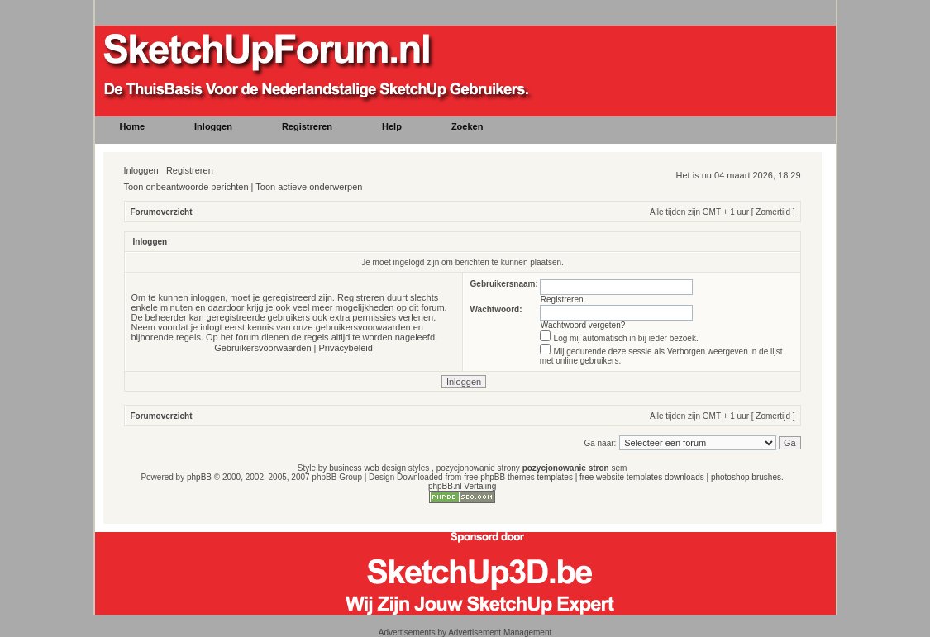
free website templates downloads (641, 477)
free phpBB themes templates (518, 477)
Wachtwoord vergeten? (583, 325)
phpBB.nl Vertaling (462, 486)
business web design (367, 468)
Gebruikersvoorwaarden (262, 348)
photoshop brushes (746, 477)
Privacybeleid (346, 348)
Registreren (189, 170)
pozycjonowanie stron (565, 468)
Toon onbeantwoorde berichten (186, 187)
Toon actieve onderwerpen (308, 187)
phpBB (199, 477)
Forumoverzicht (162, 211)
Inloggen (141, 170)
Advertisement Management (499, 632)
